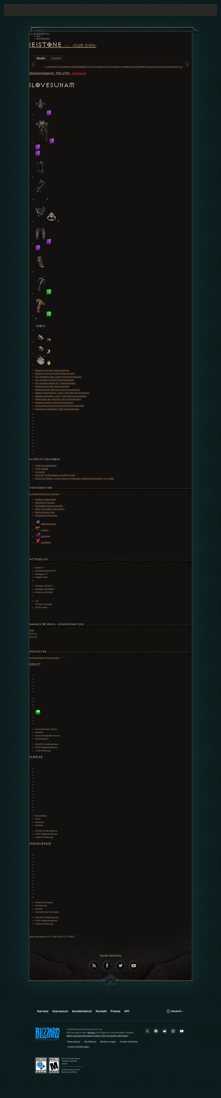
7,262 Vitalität (41, 468)
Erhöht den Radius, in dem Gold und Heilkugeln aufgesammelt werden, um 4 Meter (74, 478)
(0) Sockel (40, 472)
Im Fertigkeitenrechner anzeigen (46, 494)
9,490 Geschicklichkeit (45, 465)
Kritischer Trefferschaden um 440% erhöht (55, 475)
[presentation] (14, 10)
